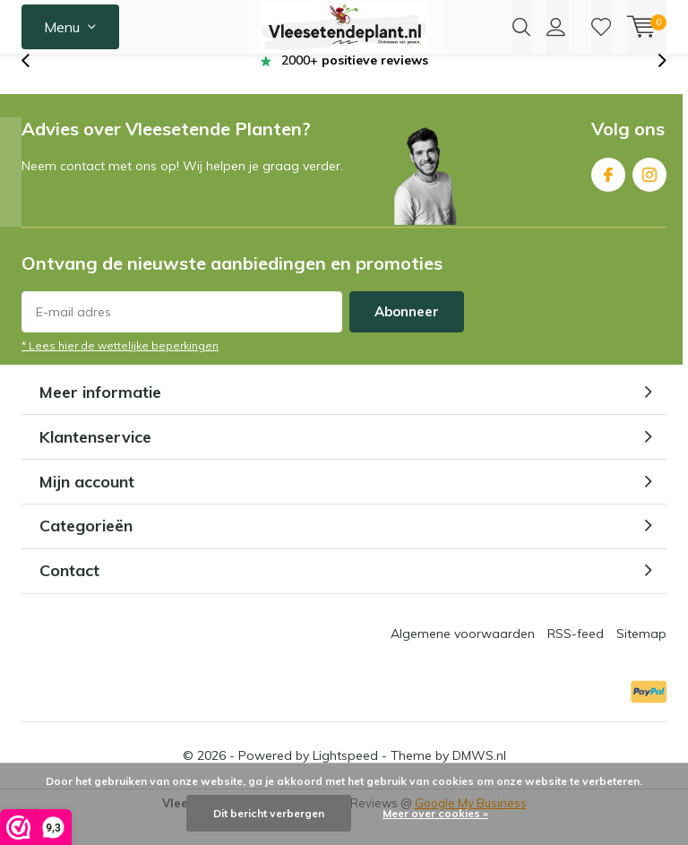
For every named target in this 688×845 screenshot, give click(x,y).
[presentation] (35, 87)
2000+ (354, 87)
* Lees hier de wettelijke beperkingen (120, 372)
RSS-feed (575, 660)
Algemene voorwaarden (463, 660)
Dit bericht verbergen (268, 813)
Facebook (608, 198)
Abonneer (406, 338)
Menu (62, 27)
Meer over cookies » (435, 813)
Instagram (649, 198)
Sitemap (641, 660)
